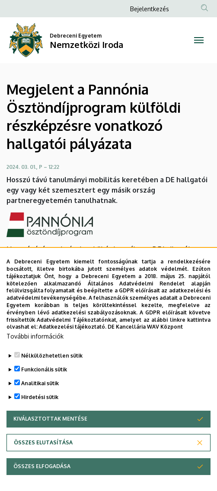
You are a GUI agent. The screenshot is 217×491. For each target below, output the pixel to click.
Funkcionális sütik (44, 380)
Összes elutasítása (43, 453)
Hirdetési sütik (39, 408)
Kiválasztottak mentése (50, 429)
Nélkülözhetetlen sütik (52, 366)
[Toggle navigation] (199, 40)
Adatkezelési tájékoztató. (72, 337)
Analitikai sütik (40, 394)
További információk (35, 347)
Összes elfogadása (41, 477)
